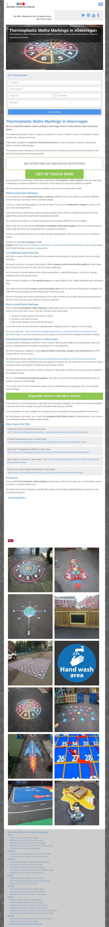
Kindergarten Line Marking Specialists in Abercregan (31, 870)
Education (12, 859)
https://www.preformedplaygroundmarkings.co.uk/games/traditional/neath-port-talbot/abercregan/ (48, 432)
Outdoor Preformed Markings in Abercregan (28, 894)
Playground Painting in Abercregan (24, 921)
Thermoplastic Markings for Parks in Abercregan (30, 881)
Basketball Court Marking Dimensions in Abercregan (31, 846)
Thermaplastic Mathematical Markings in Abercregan (32, 913)
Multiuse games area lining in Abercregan (27, 840)
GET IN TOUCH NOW (54, 174)
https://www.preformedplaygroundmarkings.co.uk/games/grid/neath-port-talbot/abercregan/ (46, 472)
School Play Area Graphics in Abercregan (27, 878)
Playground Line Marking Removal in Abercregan (30, 854)
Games (11, 897)
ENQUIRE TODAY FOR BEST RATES (54, 396)
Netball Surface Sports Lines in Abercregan (28, 843)
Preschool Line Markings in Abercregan (26, 865)
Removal (11, 851)
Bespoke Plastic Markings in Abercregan (26, 902)
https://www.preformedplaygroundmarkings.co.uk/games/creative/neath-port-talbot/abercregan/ (47, 442)
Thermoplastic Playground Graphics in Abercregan (31, 919)
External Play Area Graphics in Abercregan (27, 892)
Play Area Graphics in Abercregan (24, 883)
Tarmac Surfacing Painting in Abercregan (27, 889)
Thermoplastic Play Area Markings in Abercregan (28, 832)
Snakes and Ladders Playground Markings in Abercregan (33, 910)
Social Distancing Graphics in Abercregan (25, 924)
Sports (10, 835)
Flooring (11, 886)
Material (11, 916)
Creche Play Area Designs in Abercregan (27, 873)
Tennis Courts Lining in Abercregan (24, 838)
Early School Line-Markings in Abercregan (27, 867)
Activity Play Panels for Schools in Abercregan (29, 908)
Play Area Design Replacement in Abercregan (29, 856)
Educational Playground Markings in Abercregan (30, 862)
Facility (10, 875)
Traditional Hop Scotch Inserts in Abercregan (28, 905)
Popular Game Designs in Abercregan (25, 900)
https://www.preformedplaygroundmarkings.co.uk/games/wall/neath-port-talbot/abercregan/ (52, 245)
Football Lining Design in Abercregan (25, 848)
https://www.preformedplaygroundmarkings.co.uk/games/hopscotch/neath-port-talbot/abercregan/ (48, 452)
